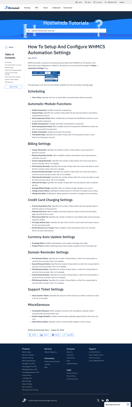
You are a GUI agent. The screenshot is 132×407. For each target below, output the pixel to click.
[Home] (12, 7)
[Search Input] (69, 30)
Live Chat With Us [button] (94, 352)
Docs (88, 2)
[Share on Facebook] (55, 335)
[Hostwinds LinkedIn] (101, 400)
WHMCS (34, 58)
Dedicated (56, 8)
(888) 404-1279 (111, 2)
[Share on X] (32, 335)
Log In (79, 2)
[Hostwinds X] (97, 400)
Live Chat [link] (98, 2)
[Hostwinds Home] (24, 400)
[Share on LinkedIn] (44, 335)
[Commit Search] (29, 31)
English (123, 2)
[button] (117, 404)
